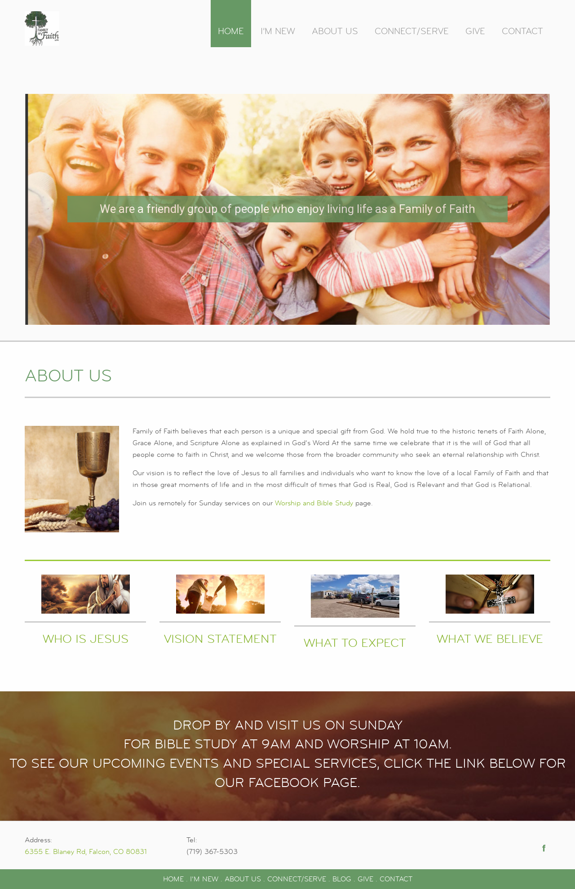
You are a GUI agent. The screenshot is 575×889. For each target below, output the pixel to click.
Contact (522, 31)
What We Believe (490, 639)
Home (231, 31)
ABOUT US (243, 879)
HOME (173, 879)
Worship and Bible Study (314, 503)
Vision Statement (220, 639)
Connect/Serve (412, 31)
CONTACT (396, 879)
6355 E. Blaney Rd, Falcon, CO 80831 (86, 851)
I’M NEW (204, 879)
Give (475, 31)
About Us (335, 31)
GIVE (365, 879)
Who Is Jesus (85, 639)
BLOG (341, 879)
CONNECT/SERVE (296, 879)
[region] (287, 209)
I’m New (278, 31)
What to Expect (355, 643)
